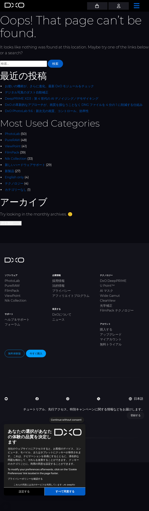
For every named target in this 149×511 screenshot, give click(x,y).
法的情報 (58, 285)
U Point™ (107, 285)
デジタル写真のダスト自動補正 (26, 92)
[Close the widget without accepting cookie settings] (66, 420)
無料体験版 (14, 353)
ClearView (107, 300)
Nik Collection (16, 159)
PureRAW (12, 140)
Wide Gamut (110, 296)
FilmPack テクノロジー (117, 310)
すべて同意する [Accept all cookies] (64, 491)
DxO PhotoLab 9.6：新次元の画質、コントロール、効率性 (47, 111)
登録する (136, 415)
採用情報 (58, 281)
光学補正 (106, 305)
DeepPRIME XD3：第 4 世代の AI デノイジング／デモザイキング (51, 98)
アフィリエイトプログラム (70, 296)
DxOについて (61, 314)
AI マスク (106, 291)
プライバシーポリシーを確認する (25, 478)
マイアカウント (111, 339)
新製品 (9, 171)
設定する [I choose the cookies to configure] (24, 491)
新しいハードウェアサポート (25, 165)
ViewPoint (13, 146)
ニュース (58, 319)
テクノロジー (14, 183)
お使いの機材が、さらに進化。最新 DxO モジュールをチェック (49, 86)
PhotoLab (12, 134)
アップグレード (111, 334)
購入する (106, 329)
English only (14, 177)
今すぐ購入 (36, 353)
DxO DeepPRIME (113, 281)
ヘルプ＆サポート (17, 319)
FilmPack (12, 152)
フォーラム (12, 324)
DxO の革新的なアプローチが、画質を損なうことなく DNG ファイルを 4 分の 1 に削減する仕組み (74, 105)
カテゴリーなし (16, 190)
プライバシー (61, 291)
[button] (5, 506)
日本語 (136, 399)
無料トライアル (111, 344)
